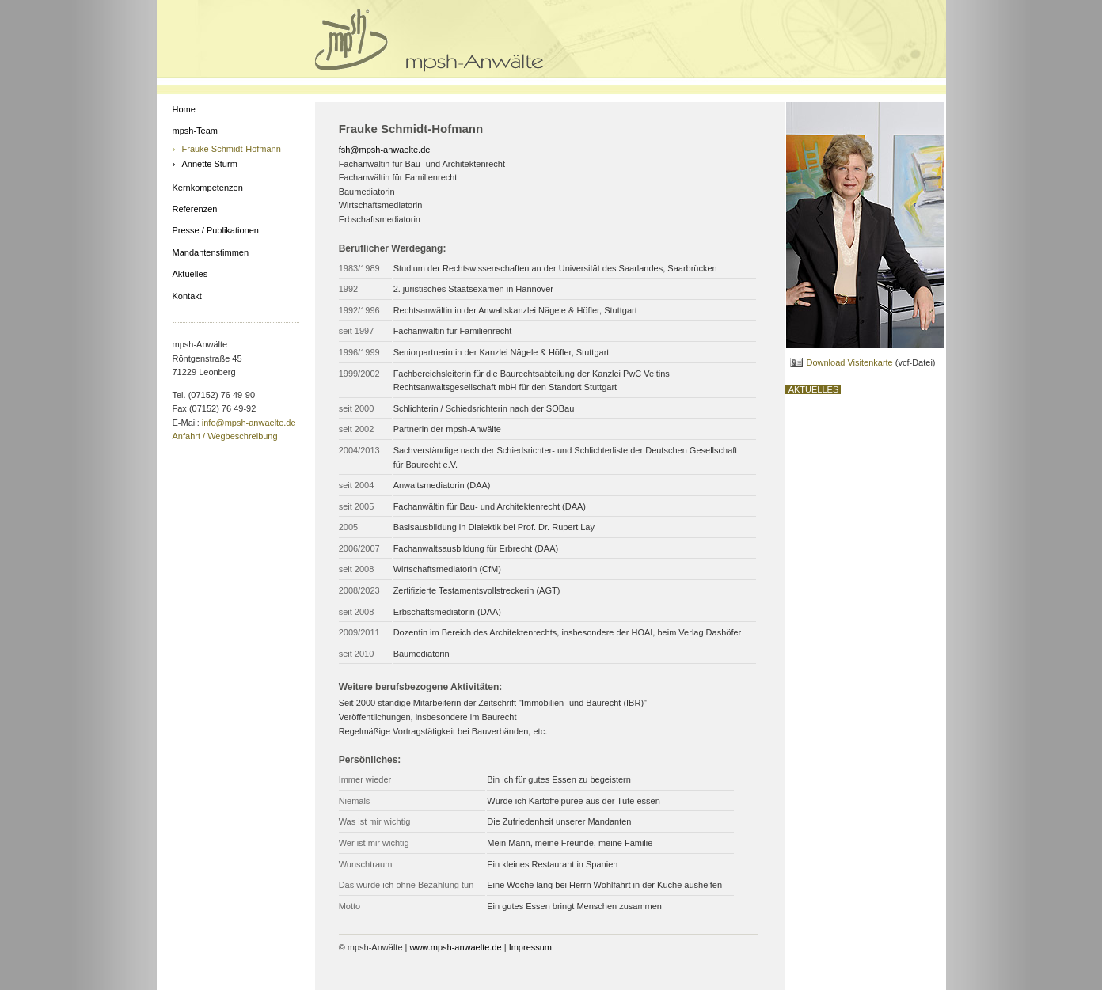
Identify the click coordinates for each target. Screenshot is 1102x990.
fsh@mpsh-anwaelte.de (385, 149)
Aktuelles (190, 274)
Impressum (530, 947)
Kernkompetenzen (208, 187)
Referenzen (195, 209)
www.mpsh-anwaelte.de (455, 947)
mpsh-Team (195, 130)
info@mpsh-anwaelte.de (249, 422)
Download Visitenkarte (849, 362)
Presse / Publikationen (216, 230)
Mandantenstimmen (211, 252)
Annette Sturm (210, 164)
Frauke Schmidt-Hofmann (231, 149)
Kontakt (187, 296)
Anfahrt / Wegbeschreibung (225, 436)
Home (184, 109)
